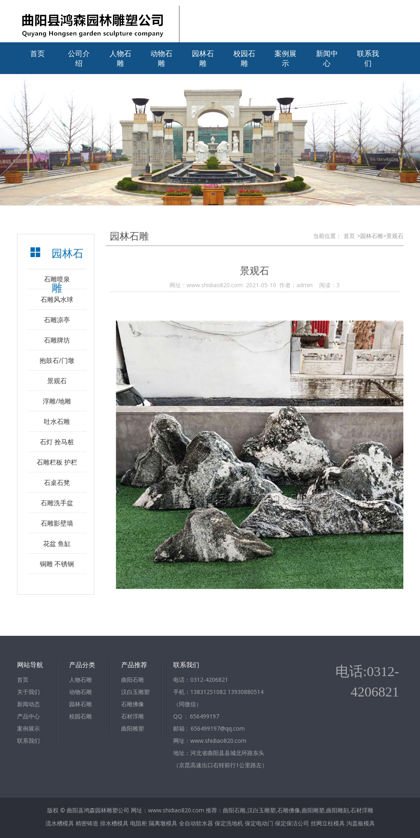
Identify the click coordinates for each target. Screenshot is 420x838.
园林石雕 (203, 58)
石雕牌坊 (57, 340)
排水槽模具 (114, 823)
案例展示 (285, 58)
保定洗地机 (229, 823)
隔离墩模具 (163, 823)
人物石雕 (120, 58)
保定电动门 (259, 823)
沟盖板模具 (360, 823)
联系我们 (368, 58)
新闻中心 (327, 58)
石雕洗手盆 (57, 502)
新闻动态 (28, 704)
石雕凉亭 (57, 319)
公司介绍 (79, 58)
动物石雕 (161, 58)
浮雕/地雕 (57, 401)
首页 (37, 53)
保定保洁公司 (292, 823)
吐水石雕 (57, 421)
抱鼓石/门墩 (56, 360)
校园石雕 (244, 58)
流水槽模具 (60, 823)
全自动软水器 (196, 823)
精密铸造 (87, 823)
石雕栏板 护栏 (57, 462)
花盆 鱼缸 (57, 543)
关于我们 (28, 692)
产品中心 (28, 716)
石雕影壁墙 (57, 523)
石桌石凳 (57, 482)
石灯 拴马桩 (57, 441)
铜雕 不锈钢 (57, 563)
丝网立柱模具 (328, 823)
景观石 (57, 380)
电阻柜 (138, 823)
